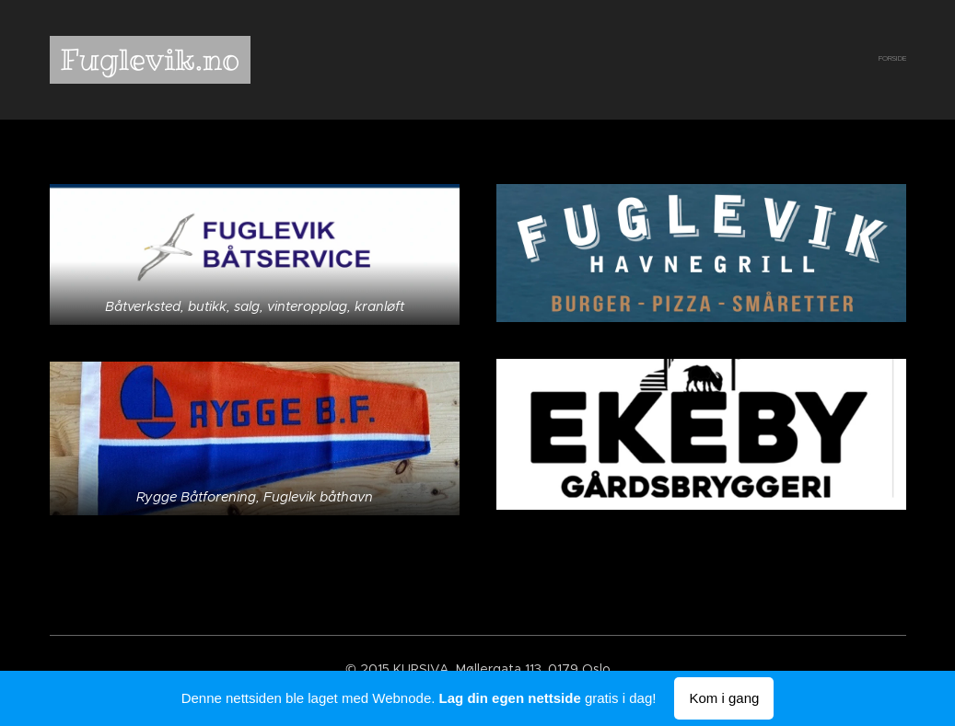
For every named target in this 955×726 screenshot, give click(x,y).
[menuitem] (904, 60)
